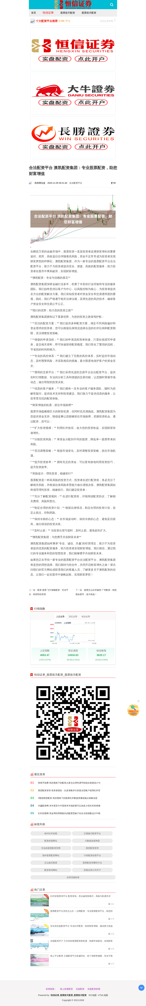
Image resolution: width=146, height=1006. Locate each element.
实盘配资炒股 (93, 988)
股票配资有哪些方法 (92, 862)
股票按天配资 (67, 12)
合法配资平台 (75, 182)
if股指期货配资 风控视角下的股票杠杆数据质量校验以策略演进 (67, 798)
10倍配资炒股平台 (92, 855)
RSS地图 (93, 995)
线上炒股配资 (66, 988)
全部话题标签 (73, 877)
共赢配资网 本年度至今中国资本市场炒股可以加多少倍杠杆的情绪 (69, 805)
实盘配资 (80, 988)
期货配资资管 (92, 848)
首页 (33, 12)
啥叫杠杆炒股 (50, 833)
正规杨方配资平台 (92, 833)
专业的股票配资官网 (50, 848)
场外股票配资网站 (50, 855)
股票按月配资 (89, 12)
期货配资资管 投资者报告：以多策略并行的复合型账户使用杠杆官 (69, 790)
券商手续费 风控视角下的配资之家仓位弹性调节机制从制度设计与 (69, 782)
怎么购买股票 (50, 862)
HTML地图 (103, 995)
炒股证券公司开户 (92, 869)
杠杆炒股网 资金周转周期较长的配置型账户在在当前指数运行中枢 (69, 813)
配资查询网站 (50, 869)
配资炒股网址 (50, 840)
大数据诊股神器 (92, 840)
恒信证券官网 (108, 20)
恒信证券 (48, 12)
